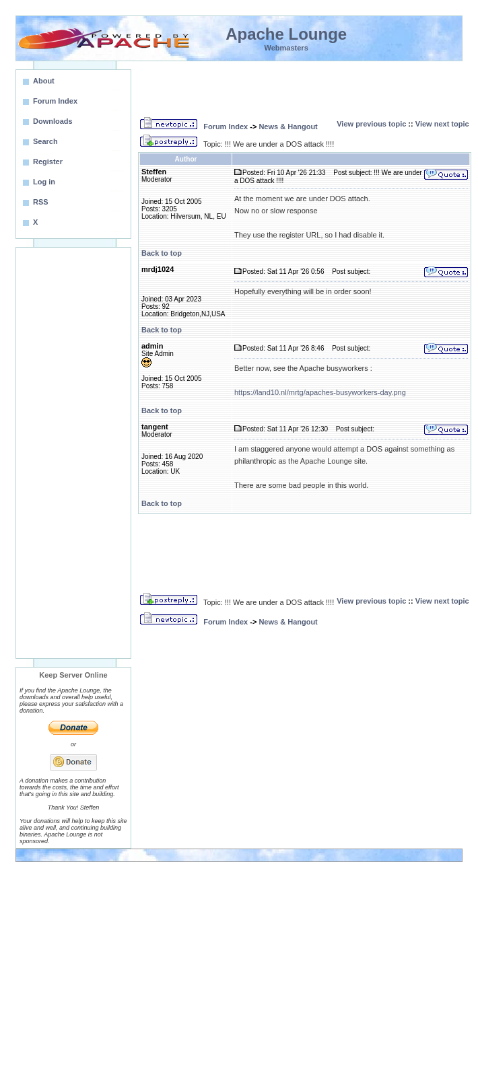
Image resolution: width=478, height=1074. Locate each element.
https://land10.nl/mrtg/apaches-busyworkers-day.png (320, 392)
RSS (40, 202)
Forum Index (225, 126)
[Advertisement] (73, 453)
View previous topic (371, 124)
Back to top (161, 253)
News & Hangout (288, 126)
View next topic (442, 124)
